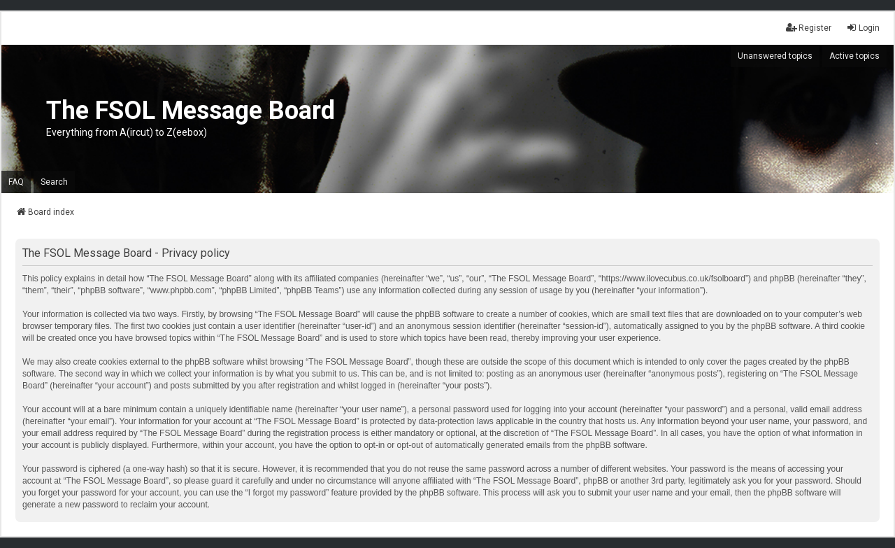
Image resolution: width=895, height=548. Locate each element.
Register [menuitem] (808, 27)
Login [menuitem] (863, 27)
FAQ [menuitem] (16, 182)
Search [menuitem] (54, 182)
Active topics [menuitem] (854, 56)
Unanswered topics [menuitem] (775, 56)
